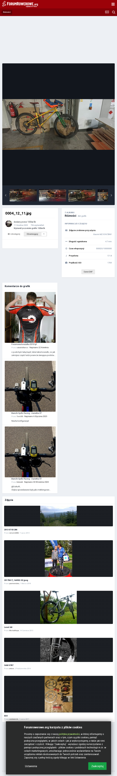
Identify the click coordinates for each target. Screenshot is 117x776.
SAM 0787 (8, 665)
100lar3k (31, 222)
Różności (70, 215)
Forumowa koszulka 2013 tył (24, 344)
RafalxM (20, 482)
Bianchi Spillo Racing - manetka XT (26, 413)
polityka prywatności (69, 734)
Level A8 (8, 627)
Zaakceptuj (97, 766)
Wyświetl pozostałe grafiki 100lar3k (29, 228)
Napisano (39, 347)
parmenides (14, 584)
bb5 (6, 716)
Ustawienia (31, 766)
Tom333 (20, 416)
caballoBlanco (22, 348)
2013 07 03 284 (10, 529)
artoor (11, 669)
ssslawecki (13, 719)
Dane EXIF (88, 272)
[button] (5, 195)
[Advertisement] (58, 39)
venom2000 (14, 533)
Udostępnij (14, 234)
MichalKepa (14, 631)
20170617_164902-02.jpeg (16, 580)
